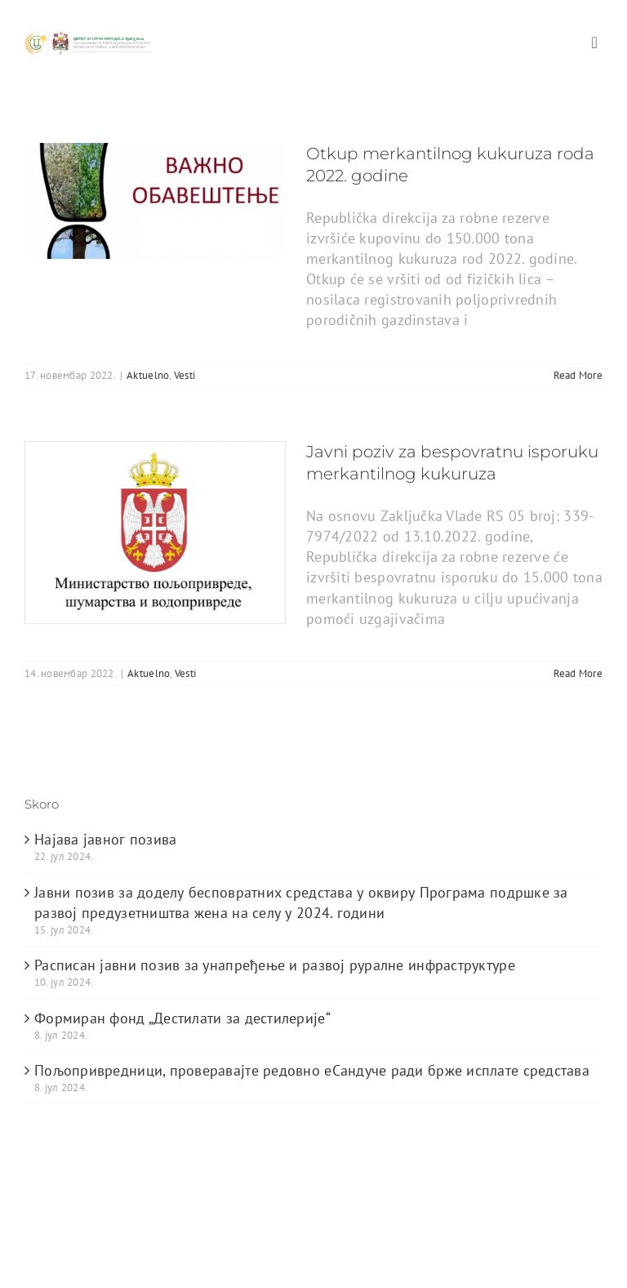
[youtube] (99, 1263)
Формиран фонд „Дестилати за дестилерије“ (182, 1018)
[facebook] (32, 1263)
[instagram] (131, 1263)
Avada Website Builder (171, 1205)
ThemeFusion (283, 1205)
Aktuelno (148, 375)
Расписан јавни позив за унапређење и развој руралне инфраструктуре (274, 965)
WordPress (531, 1205)
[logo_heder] (88, 37)
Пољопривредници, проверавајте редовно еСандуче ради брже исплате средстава (311, 1070)
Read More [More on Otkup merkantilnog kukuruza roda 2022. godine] (578, 375)
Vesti (184, 375)
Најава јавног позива (105, 839)
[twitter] (65, 1263)
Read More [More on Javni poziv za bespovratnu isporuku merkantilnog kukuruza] (578, 673)
